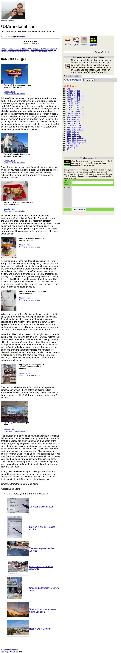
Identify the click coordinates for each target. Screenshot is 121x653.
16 (75, 144)
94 (75, 119)
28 (68, 140)
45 (73, 136)
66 (68, 128)
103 (75, 115)
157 (81, 93)
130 (71, 103)
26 (82, 142)
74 (70, 125)
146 (78, 97)
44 (70, 136)
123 (78, 107)
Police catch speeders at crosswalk (18, 50)
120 (68, 107)
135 (75, 101)
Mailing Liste (76, 44)
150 (75, 95)
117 (75, 109)
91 (68, 119)
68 (73, 128)
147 (81, 97)
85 (68, 121)
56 (73, 132)
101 (68, 115)
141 (78, 99)
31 (75, 140)
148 (68, 95)
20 (68, 142)
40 (77, 138)
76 (75, 125)
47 (77, 136)
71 (80, 128)
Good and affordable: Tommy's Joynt (42, 50)
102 (71, 115)
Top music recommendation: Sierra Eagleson (42, 610)
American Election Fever (8, 48)
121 (71, 107)
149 (71, 95)
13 (68, 144)
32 (77, 140)
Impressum (84, 44)
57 (75, 132)
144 (71, 97)
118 (78, 109)
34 (82, 140)
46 (75, 136)
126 (71, 105)
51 (73, 134)
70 (77, 128)
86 (70, 121)
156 (78, 93)
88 (75, 121)
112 (71, 111)
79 (68, 123)
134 (71, 101)
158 (68, 91)
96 (68, 117)
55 (70, 132)
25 (80, 142)
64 (80, 130)
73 (68, 125)
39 (75, 138)
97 (70, 117)
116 (71, 109)
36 (68, 138)
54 (68, 132)
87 (73, 121)
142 (81, 99)
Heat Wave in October (34, 51)
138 (68, 99)
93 (73, 119)
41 (80, 138)
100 (78, 117)
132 (78, 103)
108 (75, 113)
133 (68, 101)
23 (75, 142)
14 (70, 144)
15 (73, 144)
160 (75, 91)
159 (71, 91)
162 (68, 89)
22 (73, 142)
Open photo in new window (14, 94)
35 (85, 140)
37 (70, 138)
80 (70, 123)
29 (70, 140)
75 (73, 125)
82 (75, 123)
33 (80, 140)
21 (70, 142)
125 (68, 105)
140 (75, 99)
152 (81, 95)
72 (82, 128)
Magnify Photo (9, 92)
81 (73, 123)
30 (73, 140)
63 (77, 130)
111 (68, 111)
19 (82, 144)
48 (80, 136)
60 (70, 130)
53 (77, 134)
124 (81, 107)
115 (68, 109)
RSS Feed (68, 44)
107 (71, 113)
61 (73, 130)
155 (75, 93)
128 (78, 105)
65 (82, 130)
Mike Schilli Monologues (93, 44)
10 (72, 146)
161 (78, 91)
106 (68, 113)
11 (75, 146)
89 (77, 121)
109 (78, 113)
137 (81, 101)
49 (68, 134)
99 (75, 117)
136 (78, 101)
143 (68, 97)
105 (81, 115)
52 (75, 134)
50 (70, 134)
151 (78, 95)
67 (70, 128)
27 (85, 142)
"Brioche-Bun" (8, 108)
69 (75, 128)
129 (68, 103)
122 (75, 107)
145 (75, 97)
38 (73, 138)
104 (78, 115)
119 (81, 109)
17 (77, 144)
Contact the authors (9, 650)
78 (80, 125)
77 (77, 125)
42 (82, 138)
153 (68, 93)
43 (68, 136)
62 (75, 130)
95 (77, 119)
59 (68, 130)
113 (75, 111)
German (21, 37)
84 (80, 123)
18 (80, 144)
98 (73, 117)
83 (77, 123)
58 (77, 132)
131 (75, 103)
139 (71, 99)
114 (78, 111)
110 (81, 113)
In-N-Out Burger (47, 51)
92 (70, 119)
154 (71, 93)
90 (80, 121)
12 (77, 146)
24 (77, 142)
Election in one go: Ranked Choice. (28, 48)
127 (75, 105)
